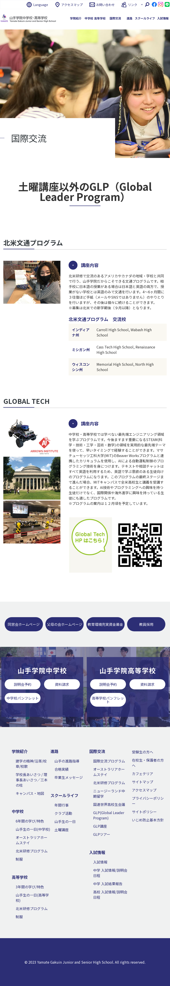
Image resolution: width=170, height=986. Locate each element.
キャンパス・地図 (30, 793)
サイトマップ (142, 781)
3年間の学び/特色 (30, 886)
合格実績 (61, 769)
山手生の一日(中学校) (33, 829)
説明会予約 (22, 684)
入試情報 (100, 862)
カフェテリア (142, 773)
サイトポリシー (144, 811)
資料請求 (62, 684)
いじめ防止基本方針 (148, 820)
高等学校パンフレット (108, 699)
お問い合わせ (105, 4)
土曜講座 (61, 829)
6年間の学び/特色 (30, 821)
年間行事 (61, 805)
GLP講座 (100, 826)
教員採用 (146, 624)
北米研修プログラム (32, 851)
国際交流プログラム (109, 761)
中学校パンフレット (23, 698)
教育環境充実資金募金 (105, 624)
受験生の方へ (142, 752)
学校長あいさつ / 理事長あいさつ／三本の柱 (32, 780)
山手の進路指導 (66, 761)
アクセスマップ (72, 4)
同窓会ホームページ (24, 624)
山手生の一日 (65, 821)
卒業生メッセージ (68, 777)
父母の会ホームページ (64, 624)
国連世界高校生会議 (109, 804)
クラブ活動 (63, 813)
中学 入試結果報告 (107, 883)
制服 (19, 859)
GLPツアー (101, 834)
